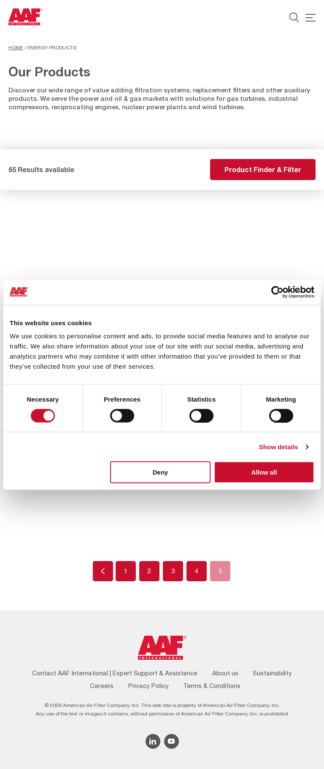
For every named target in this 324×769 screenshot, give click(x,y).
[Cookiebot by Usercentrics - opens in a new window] (277, 292)
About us (225, 673)
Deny (160, 472)
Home (15, 48)
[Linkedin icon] (153, 741)
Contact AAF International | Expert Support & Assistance (114, 673)
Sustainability (272, 673)
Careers (101, 685)
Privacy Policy (148, 685)
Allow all (264, 472)
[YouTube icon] (171, 741)
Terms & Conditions (211, 685)
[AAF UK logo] (25, 16)
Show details (278, 446)
